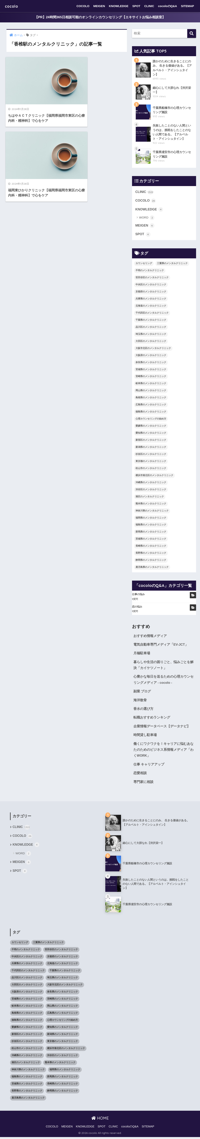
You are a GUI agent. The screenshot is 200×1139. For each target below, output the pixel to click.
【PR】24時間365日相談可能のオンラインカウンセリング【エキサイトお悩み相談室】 (100, 17)
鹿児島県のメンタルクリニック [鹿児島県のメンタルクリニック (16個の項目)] (152, 567)
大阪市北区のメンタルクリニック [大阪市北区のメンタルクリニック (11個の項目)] (153, 348)
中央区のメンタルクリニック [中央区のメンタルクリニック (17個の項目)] (151, 285)
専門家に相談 (143, 784)
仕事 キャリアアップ (148, 766)
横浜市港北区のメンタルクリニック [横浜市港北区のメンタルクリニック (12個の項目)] (154, 476)
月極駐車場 (141, 654)
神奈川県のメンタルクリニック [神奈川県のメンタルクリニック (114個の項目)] (152, 511)
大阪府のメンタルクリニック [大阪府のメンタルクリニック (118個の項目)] (151, 355)
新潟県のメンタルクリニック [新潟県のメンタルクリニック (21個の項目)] (151, 447)
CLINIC (149, 6)
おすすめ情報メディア (150, 636)
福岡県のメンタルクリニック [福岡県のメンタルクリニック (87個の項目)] (151, 518)
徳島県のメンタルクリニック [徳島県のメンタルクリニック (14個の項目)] (151, 412)
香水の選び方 (143, 710)
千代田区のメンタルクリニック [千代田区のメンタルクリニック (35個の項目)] (152, 313)
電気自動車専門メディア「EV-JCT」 (160, 645)
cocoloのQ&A (167, 6)
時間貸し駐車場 (145, 736)
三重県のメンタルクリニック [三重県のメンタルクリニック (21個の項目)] (172, 264)
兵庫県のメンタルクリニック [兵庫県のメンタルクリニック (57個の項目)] (151, 299)
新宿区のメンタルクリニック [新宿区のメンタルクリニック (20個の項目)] (151, 440)
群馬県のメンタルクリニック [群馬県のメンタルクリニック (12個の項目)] (151, 532)
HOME (100, 1120)
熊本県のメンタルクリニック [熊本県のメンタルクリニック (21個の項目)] (151, 504)
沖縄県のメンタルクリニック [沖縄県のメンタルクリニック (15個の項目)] (151, 483)
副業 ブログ (142, 692)
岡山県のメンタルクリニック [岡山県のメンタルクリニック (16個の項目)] (151, 391)
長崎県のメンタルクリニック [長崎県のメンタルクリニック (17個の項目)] (151, 546)
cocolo (13, 6)
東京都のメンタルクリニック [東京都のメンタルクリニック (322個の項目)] (151, 462)
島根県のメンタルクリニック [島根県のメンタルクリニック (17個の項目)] (151, 398)
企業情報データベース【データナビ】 (161, 728)
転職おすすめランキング (151, 719)
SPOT (136, 6)
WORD (147, 218)
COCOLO (82, 6)
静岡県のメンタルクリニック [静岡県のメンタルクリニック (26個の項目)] (151, 560)
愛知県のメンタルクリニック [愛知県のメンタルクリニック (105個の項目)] (151, 433)
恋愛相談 (140, 775)
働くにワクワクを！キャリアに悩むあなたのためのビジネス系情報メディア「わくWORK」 (163, 751)
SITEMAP (187, 6)
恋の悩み (137, 607)
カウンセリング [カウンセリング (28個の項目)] (144, 264)
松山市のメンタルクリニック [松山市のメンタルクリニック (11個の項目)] (151, 469)
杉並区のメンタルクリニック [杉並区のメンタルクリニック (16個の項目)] (151, 454)
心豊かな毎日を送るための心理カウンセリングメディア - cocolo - (163, 681)
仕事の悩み (138, 595)
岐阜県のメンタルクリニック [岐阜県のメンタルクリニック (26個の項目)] (151, 384)
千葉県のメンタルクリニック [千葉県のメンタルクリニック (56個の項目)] (151, 320)
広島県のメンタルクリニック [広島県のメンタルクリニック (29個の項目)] (151, 405)
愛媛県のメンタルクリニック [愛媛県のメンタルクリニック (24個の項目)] (151, 426)
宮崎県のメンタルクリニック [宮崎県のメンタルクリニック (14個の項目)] (151, 377)
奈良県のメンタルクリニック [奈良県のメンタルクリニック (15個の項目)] (151, 363)
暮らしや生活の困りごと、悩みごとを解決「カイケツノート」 (163, 666)
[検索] (191, 33)
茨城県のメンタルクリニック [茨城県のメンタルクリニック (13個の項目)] (151, 539)
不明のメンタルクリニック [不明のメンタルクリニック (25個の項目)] (150, 271)
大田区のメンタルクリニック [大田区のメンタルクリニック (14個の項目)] (151, 341)
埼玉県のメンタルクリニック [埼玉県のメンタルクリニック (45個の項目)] (151, 334)
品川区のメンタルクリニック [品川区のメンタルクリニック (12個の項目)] (151, 327)
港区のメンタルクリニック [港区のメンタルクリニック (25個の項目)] (150, 497)
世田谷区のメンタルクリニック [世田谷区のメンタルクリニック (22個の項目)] (152, 278)
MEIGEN (99, 6)
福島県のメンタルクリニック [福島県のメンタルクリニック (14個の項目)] (151, 525)
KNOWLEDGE (118, 6)
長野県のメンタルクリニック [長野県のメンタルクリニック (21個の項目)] (151, 553)
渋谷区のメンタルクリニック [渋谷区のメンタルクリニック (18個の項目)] (151, 490)
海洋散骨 (140, 701)
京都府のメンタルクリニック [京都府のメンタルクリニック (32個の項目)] (151, 292)
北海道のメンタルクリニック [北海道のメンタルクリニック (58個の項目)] (151, 306)
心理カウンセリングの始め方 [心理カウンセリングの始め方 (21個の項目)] (151, 419)
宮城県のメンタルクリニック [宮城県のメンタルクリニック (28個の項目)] (151, 370)
